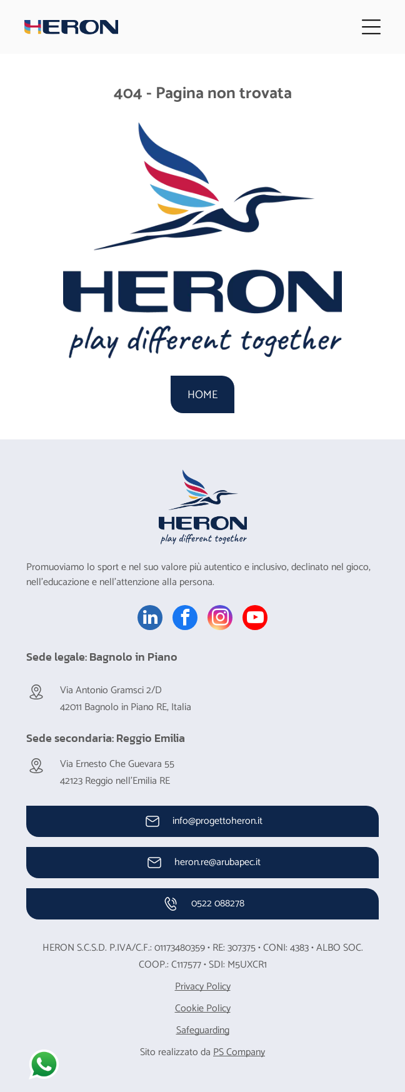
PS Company (239, 1052)
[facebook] (185, 619)
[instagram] (220, 619)
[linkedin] (150, 619)
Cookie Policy (203, 1008)
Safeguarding (202, 1030)
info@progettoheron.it (217, 821)
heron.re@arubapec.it (217, 862)
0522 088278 (217, 903)
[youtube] (255, 619)
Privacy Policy (203, 986)
